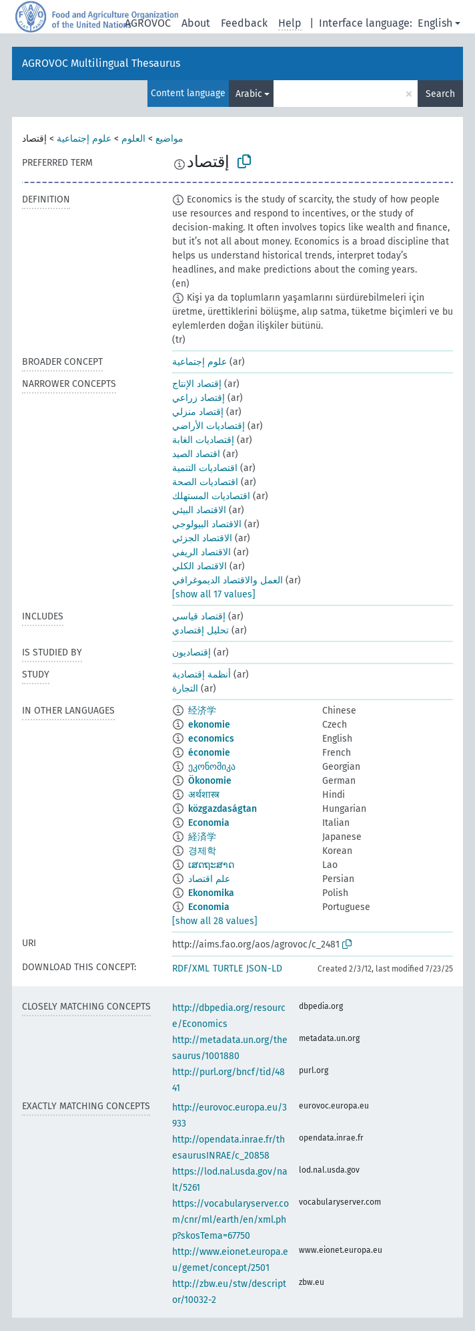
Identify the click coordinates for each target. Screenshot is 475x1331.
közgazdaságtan (222, 809)
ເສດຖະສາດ (211, 865)
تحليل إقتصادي (200, 630)
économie (209, 752)
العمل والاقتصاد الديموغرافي (227, 580)
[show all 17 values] (214, 594)
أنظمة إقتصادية (201, 674)
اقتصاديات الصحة (205, 482)
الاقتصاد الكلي (199, 566)
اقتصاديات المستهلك (211, 496)
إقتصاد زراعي (198, 398)
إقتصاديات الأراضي (208, 426)
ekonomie (209, 724)
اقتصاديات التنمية (205, 468)
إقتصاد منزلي (197, 412)
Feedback (244, 23)
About (195, 23)
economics (211, 738)
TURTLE (228, 968)
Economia (208, 823)
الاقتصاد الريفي (201, 552)
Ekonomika (211, 893)
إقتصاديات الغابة (203, 440)
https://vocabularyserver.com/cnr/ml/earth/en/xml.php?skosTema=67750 (230, 1219)
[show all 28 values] (215, 921)
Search (440, 94)
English (435, 23)
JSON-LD (264, 968)
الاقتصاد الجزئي (202, 538)
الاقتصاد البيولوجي (207, 524)
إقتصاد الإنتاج (196, 384)
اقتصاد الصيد (196, 454)
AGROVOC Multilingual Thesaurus (101, 63)
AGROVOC (148, 23)
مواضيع (169, 138)
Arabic (248, 94)
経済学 (202, 837)
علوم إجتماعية (84, 138)
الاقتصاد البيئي (199, 510)
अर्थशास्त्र (203, 794)
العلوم (133, 138)
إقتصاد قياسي (198, 616)
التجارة (185, 688)
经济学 (202, 710)
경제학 (202, 851)
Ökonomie (209, 780)
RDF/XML (190, 968)
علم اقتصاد (209, 879)
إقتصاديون (191, 652)
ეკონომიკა (211, 766)
